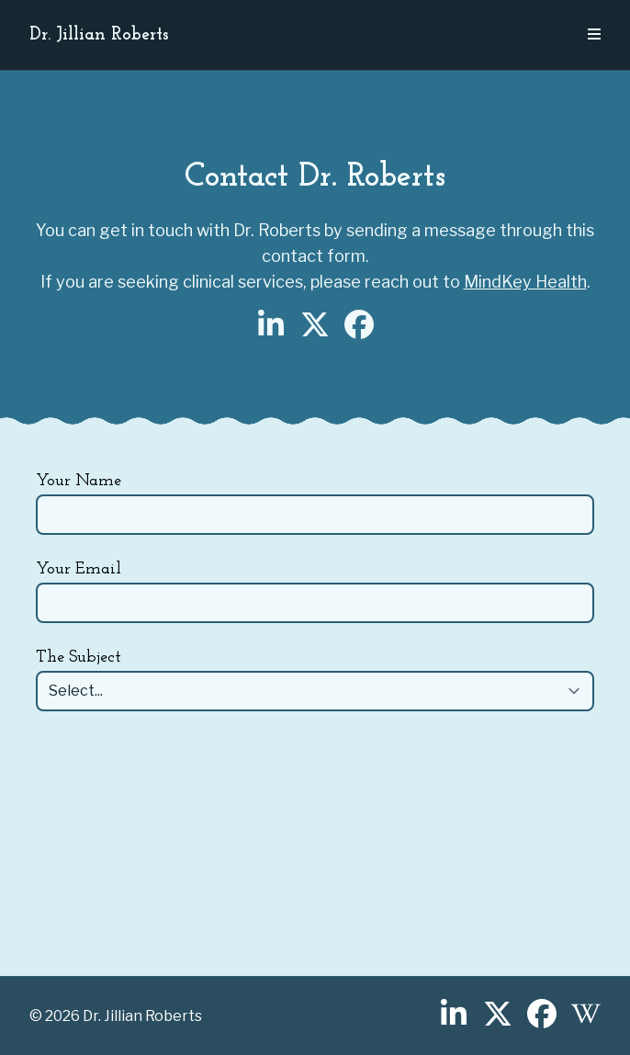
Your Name (78, 481)
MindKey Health (525, 281)
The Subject (78, 657)
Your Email (78, 569)
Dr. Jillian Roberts (99, 35)
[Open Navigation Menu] (594, 35)
